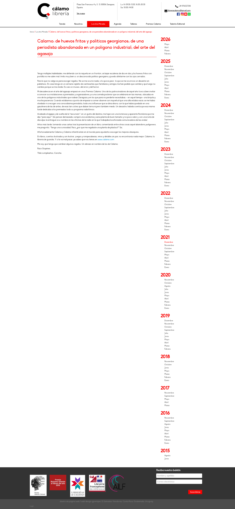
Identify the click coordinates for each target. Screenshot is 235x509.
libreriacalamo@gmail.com (179, 10)
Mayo (166, 44)
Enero (166, 98)
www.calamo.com (106, 139)
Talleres (133, 24)
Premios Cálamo (153, 24)
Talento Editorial (177, 24)
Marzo (167, 50)
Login (32, 506)
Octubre (167, 72)
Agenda (117, 24)
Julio (166, 79)
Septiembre (169, 75)
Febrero (167, 54)
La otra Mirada (98, 24)
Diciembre (168, 66)
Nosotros (78, 24)
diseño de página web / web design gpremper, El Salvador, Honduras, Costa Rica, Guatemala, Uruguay (106, 501)
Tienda (62, 24)
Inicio (32, 32)
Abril (166, 47)
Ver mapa (81, 13)
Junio (166, 82)
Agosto (167, 286)
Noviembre (169, 69)
